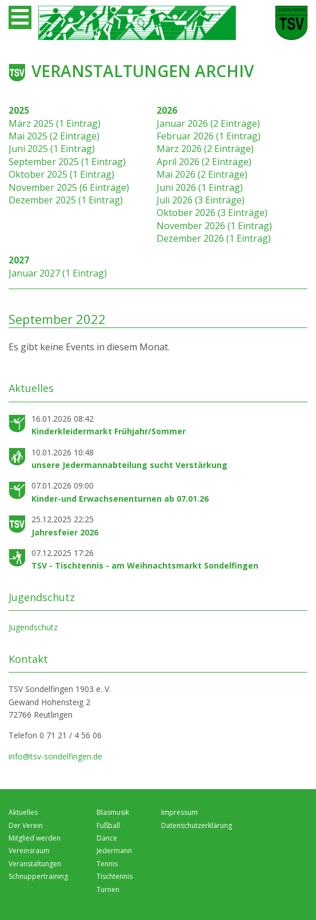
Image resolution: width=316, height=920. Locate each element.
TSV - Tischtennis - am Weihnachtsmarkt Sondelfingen (144, 565)
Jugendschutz (33, 627)
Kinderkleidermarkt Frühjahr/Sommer (108, 431)
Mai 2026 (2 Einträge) (202, 174)
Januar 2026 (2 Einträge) (208, 123)
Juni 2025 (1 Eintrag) (52, 148)
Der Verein (26, 825)
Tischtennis (115, 876)
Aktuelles (23, 812)
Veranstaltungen (35, 864)
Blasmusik (113, 812)
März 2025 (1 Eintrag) (55, 123)
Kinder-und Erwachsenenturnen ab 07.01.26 (120, 498)
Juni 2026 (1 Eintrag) (200, 187)
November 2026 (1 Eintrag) (214, 225)
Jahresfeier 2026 (64, 532)
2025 (19, 110)
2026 (167, 110)
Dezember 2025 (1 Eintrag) (66, 200)
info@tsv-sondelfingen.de (55, 756)
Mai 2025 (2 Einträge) (54, 136)
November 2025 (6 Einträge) (69, 187)
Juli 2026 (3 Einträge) (201, 200)
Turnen (108, 889)
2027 (19, 260)
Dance (107, 838)
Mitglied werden (35, 838)
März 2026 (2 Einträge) (205, 148)
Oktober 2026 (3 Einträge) (212, 212)
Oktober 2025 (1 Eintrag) (61, 174)
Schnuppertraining (38, 876)
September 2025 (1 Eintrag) (67, 161)
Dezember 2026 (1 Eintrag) (214, 238)
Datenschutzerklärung (196, 825)
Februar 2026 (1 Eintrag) (209, 136)
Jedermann (114, 850)
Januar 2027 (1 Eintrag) (58, 273)
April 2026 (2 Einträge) (204, 161)
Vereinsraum (29, 850)
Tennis (107, 864)
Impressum (179, 812)
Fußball (108, 825)
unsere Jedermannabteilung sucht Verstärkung (129, 464)
